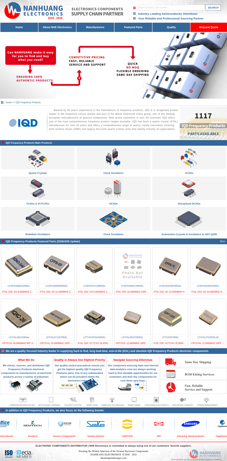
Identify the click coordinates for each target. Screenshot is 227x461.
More (222, 241)
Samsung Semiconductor (193, 436)
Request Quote (208, 27)
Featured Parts (133, 27)
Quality (171, 27)
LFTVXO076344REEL (94, 337)
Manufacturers (95, 27)
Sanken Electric (98, 436)
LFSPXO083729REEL (132, 286)
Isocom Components (67, 436)
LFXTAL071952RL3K (208, 337)
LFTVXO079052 (170, 337)
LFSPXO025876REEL (170, 286)
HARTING (130, 436)
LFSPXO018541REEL (208, 286)
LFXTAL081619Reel (19, 337)
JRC (162, 436)
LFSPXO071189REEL (94, 286)
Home (19, 27)
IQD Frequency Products (28, 102)
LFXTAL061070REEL (132, 337)
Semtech (35, 436)
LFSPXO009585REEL (57, 286)
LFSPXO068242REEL (19, 286)
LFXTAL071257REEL (57, 337)
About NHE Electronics (57, 27)
